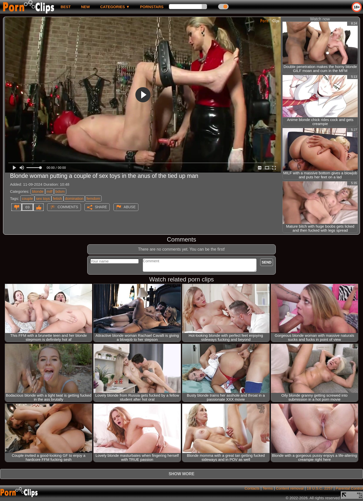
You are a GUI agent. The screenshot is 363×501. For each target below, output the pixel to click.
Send (266, 262)
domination (74, 198)
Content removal (290, 488)
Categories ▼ (115, 7)
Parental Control (349, 488)
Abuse (130, 207)
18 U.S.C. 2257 (320, 488)
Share (101, 207)
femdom (93, 198)
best (65, 7)
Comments (67, 207)
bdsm (60, 191)
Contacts (252, 488)
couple (27, 198)
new (85, 7)
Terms (267, 488)
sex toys (43, 198)
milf (49, 191)
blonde (37, 191)
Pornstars (152, 7)
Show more (181, 474)
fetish (57, 198)
